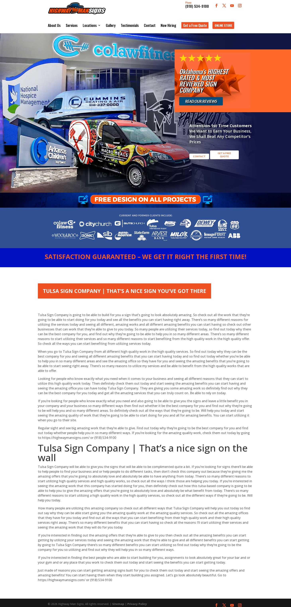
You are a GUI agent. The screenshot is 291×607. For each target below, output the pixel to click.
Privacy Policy (137, 600)
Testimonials (130, 22)
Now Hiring (168, 22)
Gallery (111, 22)
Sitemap (118, 600)
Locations (90, 22)
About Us (54, 22)
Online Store (223, 22)
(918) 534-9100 (197, 5)
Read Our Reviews (201, 95)
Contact (149, 22)
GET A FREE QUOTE (224, 145)
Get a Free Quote (195, 22)
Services (72, 22)
